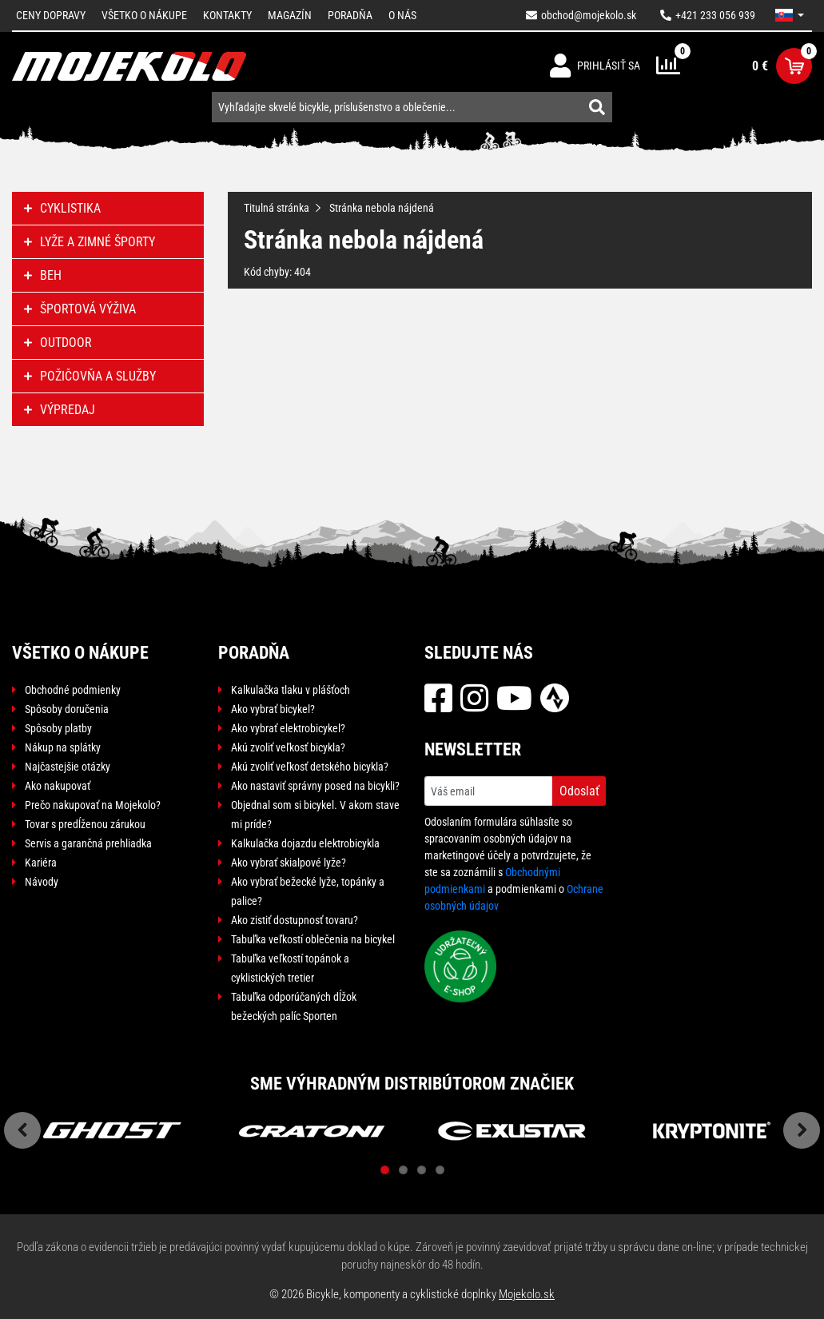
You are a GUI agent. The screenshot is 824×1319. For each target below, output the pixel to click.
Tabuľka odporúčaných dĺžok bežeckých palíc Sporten (293, 1006)
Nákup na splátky (63, 747)
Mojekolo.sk (527, 1294)
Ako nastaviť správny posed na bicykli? (315, 785)
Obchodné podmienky (73, 689)
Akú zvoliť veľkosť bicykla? (288, 747)
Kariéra (41, 862)
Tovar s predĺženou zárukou (85, 824)
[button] (789, 15)
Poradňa (350, 15)
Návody (41, 881)
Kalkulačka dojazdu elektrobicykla (305, 843)
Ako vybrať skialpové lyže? (288, 862)
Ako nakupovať (57, 785)
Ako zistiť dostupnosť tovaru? (294, 920)
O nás (402, 15)
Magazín (290, 15)
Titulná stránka (276, 207)
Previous (22, 1130)
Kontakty (227, 15)
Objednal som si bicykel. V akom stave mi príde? (315, 815)
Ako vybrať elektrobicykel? (288, 728)
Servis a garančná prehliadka (88, 843)
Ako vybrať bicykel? (273, 709)
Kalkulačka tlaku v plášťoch (290, 689)
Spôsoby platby (58, 728)
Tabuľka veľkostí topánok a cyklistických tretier (290, 968)
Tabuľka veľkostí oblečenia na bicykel (313, 939)
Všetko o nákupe (144, 15)
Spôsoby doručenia (67, 709)
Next (801, 1130)
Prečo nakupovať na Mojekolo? (93, 805)
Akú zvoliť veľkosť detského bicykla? (309, 766)
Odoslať (579, 791)
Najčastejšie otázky (67, 766)
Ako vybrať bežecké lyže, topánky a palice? (307, 891)
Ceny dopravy (51, 15)
